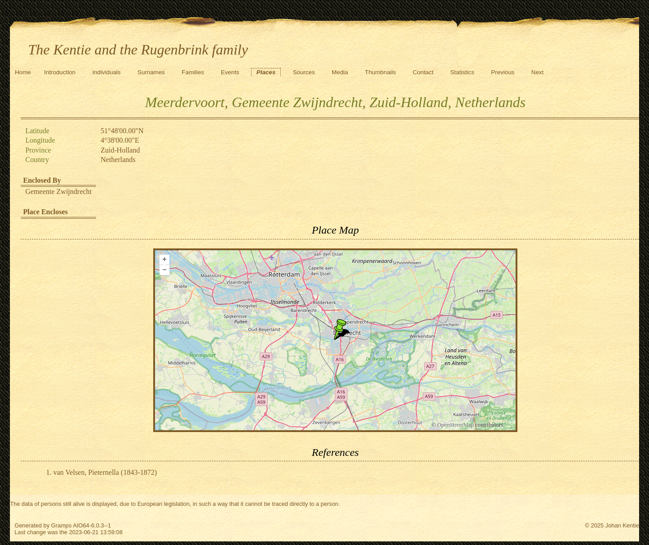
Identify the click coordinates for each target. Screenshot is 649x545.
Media (340, 72)
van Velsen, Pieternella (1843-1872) (105, 472)
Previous (503, 72)
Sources (304, 72)
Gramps (61, 525)
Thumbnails (380, 72)
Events (230, 72)
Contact (423, 72)
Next (537, 72)
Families (193, 72)
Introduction (60, 72)
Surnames (151, 72)
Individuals (106, 72)
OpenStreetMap (455, 425)
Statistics (462, 72)
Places (265, 72)
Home (23, 72)
